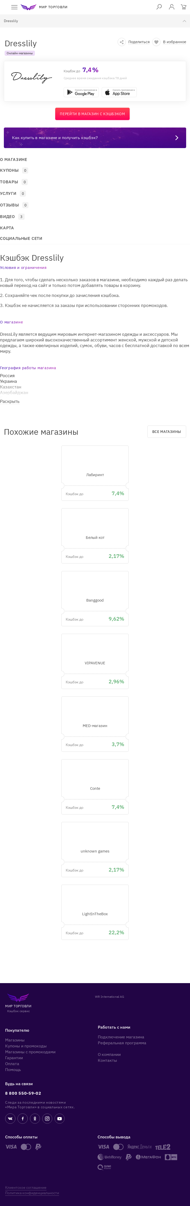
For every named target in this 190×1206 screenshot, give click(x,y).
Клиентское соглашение (25, 1187)
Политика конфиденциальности (32, 1193)
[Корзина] (184, 7)
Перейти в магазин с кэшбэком (92, 114)
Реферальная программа (122, 1042)
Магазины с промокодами (30, 1051)
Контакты (107, 1060)
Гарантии (14, 1057)
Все (166, 431)
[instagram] (47, 1119)
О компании (109, 1054)
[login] (171, 7)
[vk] (10, 1119)
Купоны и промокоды (26, 1045)
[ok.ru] (35, 1119)
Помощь (13, 1069)
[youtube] (59, 1119)
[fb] (22, 1119)
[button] (134, 42)
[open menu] (14, 7)
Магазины (15, 1039)
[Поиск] (159, 7)
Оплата (12, 1063)
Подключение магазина (121, 1036)
